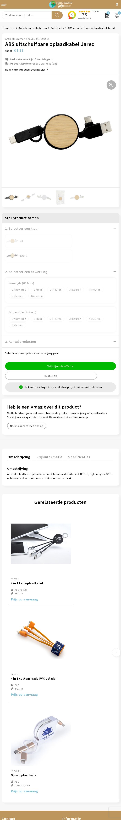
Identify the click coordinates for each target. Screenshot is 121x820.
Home (5, 28)
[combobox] (27, 15)
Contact (7, 740)
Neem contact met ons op (26, 411)
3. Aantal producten (20, 327)
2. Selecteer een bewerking (26, 257)
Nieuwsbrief (70, 692)
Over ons (68, 687)
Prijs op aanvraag (24, 570)
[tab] (18, 442)
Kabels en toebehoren (32, 28)
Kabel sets (57, 28)
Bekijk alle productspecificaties (26, 69)
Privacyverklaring (73, 751)
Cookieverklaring (73, 745)
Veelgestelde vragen (75, 697)
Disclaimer (69, 756)
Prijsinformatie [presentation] (48, 442)
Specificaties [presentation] (77, 442)
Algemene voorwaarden (77, 740)
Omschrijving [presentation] (18, 442)
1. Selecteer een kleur (22, 228)
